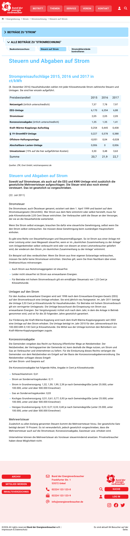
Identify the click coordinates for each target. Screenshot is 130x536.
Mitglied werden (16, 483)
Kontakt (103, 8)
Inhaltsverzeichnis (16, 491)
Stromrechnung (38, 19)
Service (71, 8)
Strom (25, 19)
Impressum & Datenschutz (14, 529)
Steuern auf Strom (50, 49)
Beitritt (38, 8)
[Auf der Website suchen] (126, 8)
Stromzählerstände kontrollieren (81, 50)
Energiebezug (12, 19)
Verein (87, 8)
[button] (20, 32)
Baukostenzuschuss (19, 49)
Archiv (16, 476)
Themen (55, 8)
